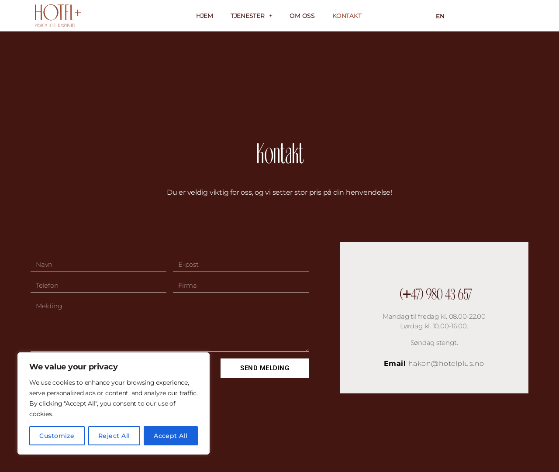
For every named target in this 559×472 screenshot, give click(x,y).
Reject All (114, 436)
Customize (56, 436)
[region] (113, 403)
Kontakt (346, 16)
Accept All (171, 436)
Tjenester (252, 15)
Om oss (302, 16)
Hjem (204, 16)
